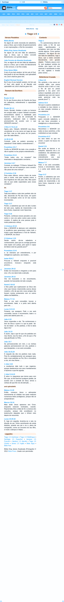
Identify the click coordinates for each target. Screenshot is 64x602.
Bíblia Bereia (9, 41)
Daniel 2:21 (42, 146)
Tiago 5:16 (8, 214)
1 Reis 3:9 (42, 80)
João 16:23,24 (9, 352)
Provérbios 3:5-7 (10, 147)
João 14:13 (8, 331)
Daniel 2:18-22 (9, 284)
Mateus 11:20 (9, 390)
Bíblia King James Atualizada (15, 50)
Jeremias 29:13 (10, 277)
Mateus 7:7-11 (9, 299)
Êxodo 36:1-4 (9, 108)
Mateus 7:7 (42, 162)
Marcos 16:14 (9, 402)
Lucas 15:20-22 (10, 419)
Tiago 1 (41, 41)
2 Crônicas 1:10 (10, 238)
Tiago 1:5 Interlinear (11, 437)
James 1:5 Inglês (17, 443)
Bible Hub (7, 445)
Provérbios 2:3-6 (10, 250)
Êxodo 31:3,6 (9, 98)
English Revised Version (13, 80)
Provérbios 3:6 (43, 127)
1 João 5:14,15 (9, 374)
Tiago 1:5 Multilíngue (27, 437)
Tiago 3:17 (8, 203)
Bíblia (3, 25)
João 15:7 (7, 342)
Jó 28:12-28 (8, 139)
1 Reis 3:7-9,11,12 (10, 127)
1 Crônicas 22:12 (10, 226)
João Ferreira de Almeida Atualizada (17, 60)
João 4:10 (7, 319)
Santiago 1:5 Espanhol (13, 439)
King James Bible (10, 70)
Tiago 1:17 (8, 191)
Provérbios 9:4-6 (10, 155)
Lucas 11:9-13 (9, 309)
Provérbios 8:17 (44, 136)
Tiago (7, 25)
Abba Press (12, 451)
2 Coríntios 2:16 (10, 173)
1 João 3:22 (8, 364)
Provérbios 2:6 (43, 115)
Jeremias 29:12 (10, 269)
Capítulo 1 (12, 25)
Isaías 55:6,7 (8, 258)
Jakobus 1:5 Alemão (19, 441)
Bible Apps (31, 443)
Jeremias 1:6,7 (9, 163)
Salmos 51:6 (43, 103)
